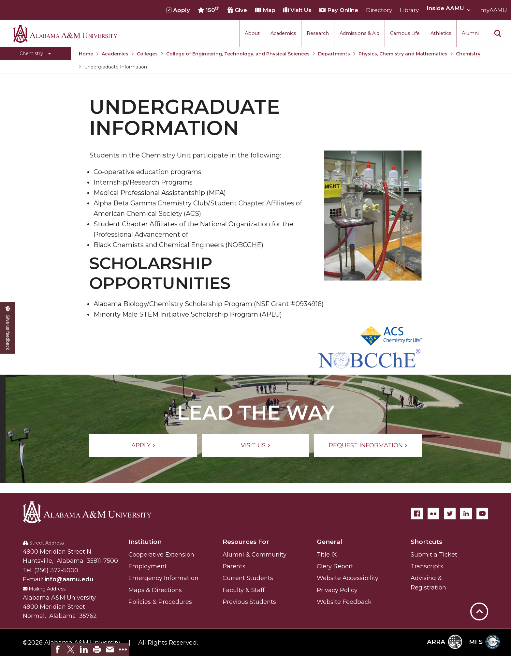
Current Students (248, 578)
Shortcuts (426, 541)
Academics (283, 33)
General (329, 541)
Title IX (327, 554)
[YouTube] (482, 513)
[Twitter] (450, 513)
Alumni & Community (254, 554)
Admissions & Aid (359, 33)
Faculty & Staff (244, 590)
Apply (178, 10)
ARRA (444, 641)
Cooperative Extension (161, 554)
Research (318, 33)
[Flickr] (433, 513)
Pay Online (338, 10)
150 (209, 9)
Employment (147, 566)
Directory (379, 10)
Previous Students (249, 601)
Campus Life (405, 33)
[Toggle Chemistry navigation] (35, 53)
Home (86, 54)
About (252, 33)
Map (265, 10)
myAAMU (493, 10)
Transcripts (427, 566)
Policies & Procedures (160, 601)
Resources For (246, 541)
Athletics (441, 33)
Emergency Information (163, 578)
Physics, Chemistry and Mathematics (402, 54)
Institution (145, 541)
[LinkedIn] (466, 513)
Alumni (470, 33)
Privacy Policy (337, 590)
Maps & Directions (155, 590)
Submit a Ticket (434, 554)
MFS (484, 641)
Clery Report (335, 566)
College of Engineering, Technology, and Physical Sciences (238, 54)
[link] (57, 649)
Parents (234, 566)
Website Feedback (344, 601)
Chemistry (468, 54)
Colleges (147, 54)
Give (237, 10)
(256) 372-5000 (56, 570)
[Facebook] (417, 513)
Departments (334, 54)
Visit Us (297, 10)
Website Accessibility (347, 578)
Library (409, 10)
